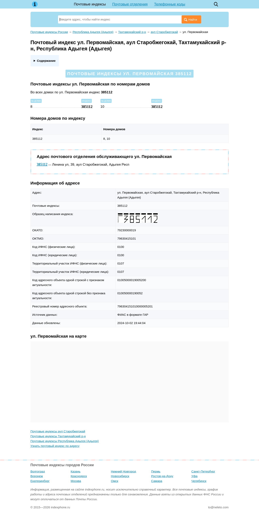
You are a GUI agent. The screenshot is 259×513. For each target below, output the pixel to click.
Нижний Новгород (123, 471)
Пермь (156, 471)
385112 (42, 164)
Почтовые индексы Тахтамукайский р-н (58, 436)
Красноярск (79, 476)
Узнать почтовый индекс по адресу (55, 446)
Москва (76, 481)
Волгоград (38, 471)
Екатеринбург (40, 481)
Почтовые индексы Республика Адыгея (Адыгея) (65, 441)
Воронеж (37, 476)
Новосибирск (120, 476)
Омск (114, 481)
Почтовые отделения (130, 4)
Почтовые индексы (90, 4)
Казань (75, 471)
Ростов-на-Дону (162, 476)
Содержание (46, 60)
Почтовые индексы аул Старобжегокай (58, 431)
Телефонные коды (169, 4)
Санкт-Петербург (203, 471)
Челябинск (198, 481)
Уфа (194, 476)
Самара (156, 481)
